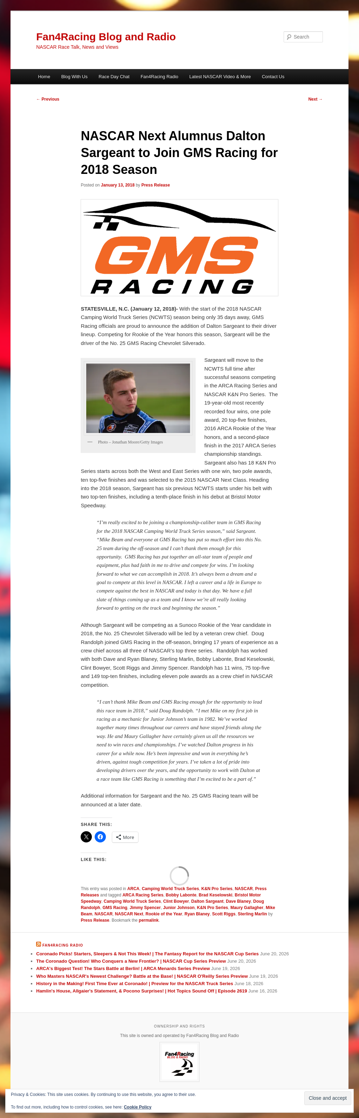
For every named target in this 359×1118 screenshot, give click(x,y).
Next (315, 99)
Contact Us (273, 76)
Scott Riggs (224, 914)
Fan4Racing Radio (159, 76)
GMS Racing (114, 907)
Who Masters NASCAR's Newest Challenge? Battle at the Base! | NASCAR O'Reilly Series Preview (142, 976)
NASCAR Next (129, 914)
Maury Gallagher (246, 907)
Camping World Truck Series (170, 888)
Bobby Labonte (181, 895)
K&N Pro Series (216, 888)
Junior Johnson (179, 907)
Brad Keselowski (215, 895)
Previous (47, 99)
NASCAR (244, 888)
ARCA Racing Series (142, 895)
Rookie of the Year (163, 914)
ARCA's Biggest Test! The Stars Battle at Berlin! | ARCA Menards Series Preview (123, 968)
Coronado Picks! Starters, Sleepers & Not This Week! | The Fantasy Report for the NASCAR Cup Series (147, 953)
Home (44, 76)
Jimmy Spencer (145, 907)
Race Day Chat (114, 76)
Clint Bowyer (176, 901)
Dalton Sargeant (207, 901)
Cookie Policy (137, 1107)
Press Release (155, 185)
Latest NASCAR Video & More (220, 76)
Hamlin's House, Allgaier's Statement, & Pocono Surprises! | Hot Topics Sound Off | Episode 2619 (141, 991)
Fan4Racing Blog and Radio (106, 36)
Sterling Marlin (252, 914)
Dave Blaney (238, 901)
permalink (149, 920)
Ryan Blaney (197, 914)
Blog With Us (74, 76)
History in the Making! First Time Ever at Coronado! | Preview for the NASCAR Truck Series (134, 983)
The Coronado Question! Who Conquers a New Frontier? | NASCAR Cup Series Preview (131, 961)
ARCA (133, 888)
